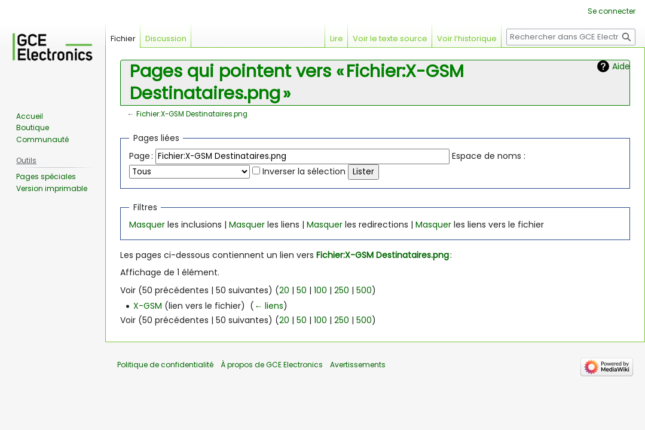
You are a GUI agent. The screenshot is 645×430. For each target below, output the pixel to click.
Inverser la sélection (304, 171)
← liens (268, 306)
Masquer (147, 225)
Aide (621, 66)
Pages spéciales (46, 176)
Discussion (166, 38)
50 (301, 290)
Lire (336, 38)
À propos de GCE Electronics (272, 365)
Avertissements (358, 365)
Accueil (29, 116)
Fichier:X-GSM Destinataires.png (191, 114)
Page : (141, 156)
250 (341, 290)
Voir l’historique (467, 38)
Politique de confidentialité (165, 365)
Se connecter (611, 11)
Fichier (123, 38)
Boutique (32, 127)
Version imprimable (51, 188)
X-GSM (147, 306)
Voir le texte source (390, 38)
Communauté (42, 139)
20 (284, 290)
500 (364, 290)
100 (320, 290)
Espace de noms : (488, 156)
